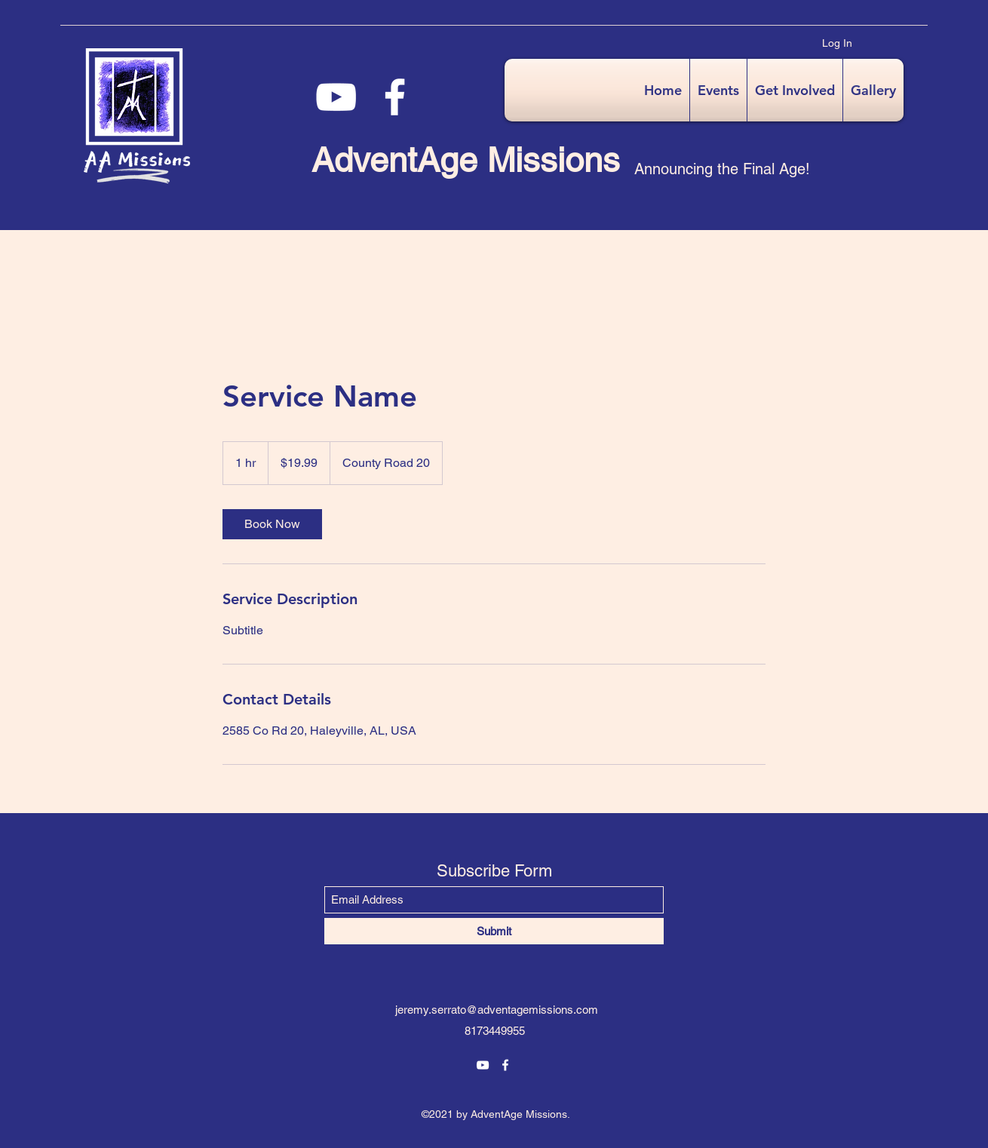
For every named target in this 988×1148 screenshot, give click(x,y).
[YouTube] (336, 96)
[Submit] (494, 931)
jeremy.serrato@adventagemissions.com (496, 1009)
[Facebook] (394, 96)
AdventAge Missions (465, 160)
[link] (272, 524)
